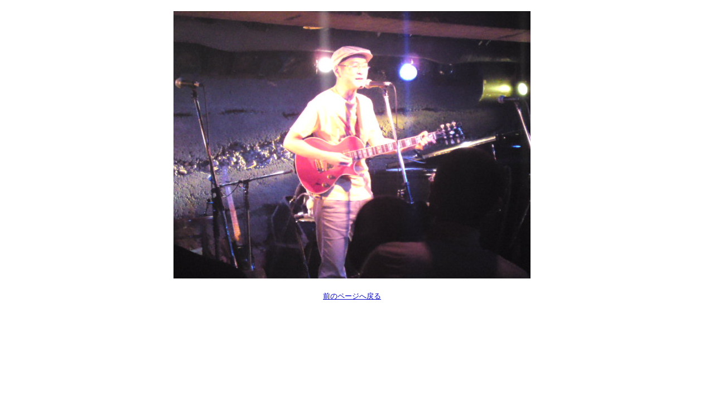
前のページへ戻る (352, 296)
